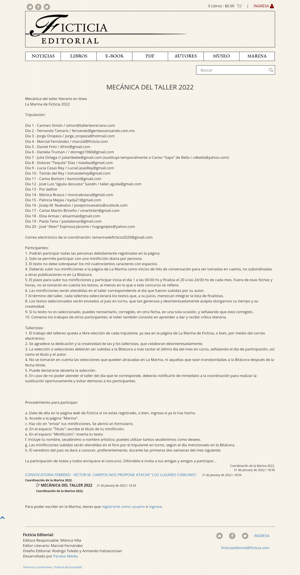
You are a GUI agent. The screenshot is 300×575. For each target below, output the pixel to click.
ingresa (155, 506)
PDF (150, 56)
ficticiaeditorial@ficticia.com (245, 547)
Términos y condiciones (37, 567)
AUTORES (186, 56)
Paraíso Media (65, 556)
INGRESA (264, 5)
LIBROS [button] (78, 56)
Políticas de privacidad (68, 567)
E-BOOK (114, 56)
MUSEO (221, 56)
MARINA (257, 56)
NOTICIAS (43, 56)
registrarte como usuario (123, 506)
